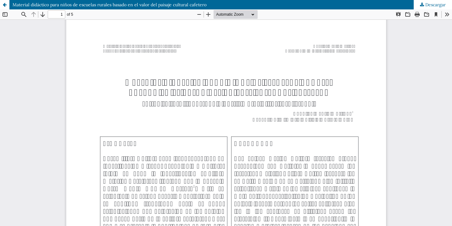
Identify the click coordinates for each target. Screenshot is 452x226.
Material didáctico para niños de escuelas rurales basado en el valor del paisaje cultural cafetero (110, 5)
